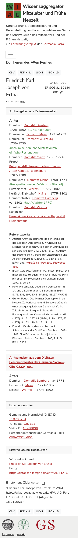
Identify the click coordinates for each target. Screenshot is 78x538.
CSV (12, 72)
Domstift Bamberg (36, 125)
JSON (39, 72)
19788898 (30, 428)
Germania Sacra (53, 44)
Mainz (42, 193)
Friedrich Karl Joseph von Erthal (30, 464)
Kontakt (21, 534)
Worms (33, 189)
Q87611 (30, 424)
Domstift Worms (35, 207)
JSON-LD (53, 72)
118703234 (17, 419)
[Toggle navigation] (10, 54)
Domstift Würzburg (40, 139)
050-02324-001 (21, 437)
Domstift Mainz (37, 134)
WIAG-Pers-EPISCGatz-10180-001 (58, 87)
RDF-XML (25, 72)
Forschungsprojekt (23, 44)
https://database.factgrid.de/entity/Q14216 (38, 473)
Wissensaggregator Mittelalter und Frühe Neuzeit (44, 13)
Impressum (8, 534)
